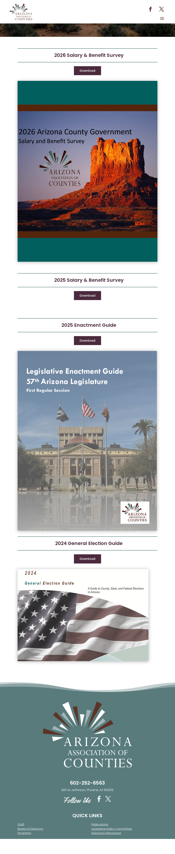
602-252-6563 (87, 794)
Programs (24, 844)
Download (87, 82)
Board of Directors (30, 840)
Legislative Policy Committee (111, 840)
